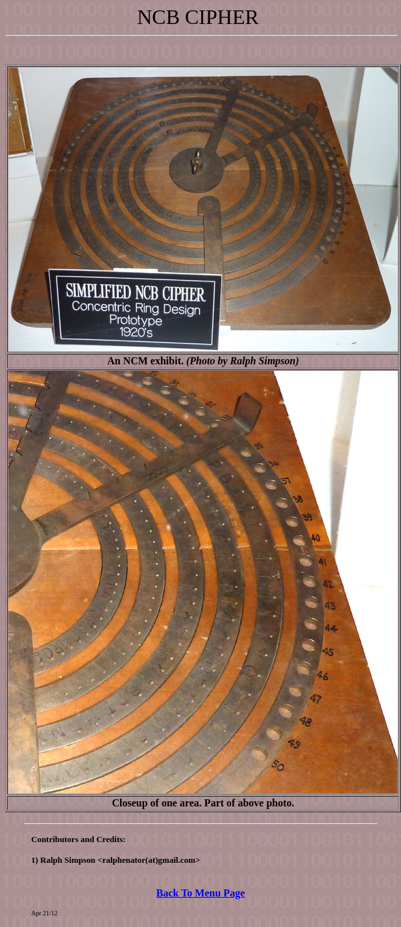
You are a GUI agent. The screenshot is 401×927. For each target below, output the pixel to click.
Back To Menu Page (200, 892)
